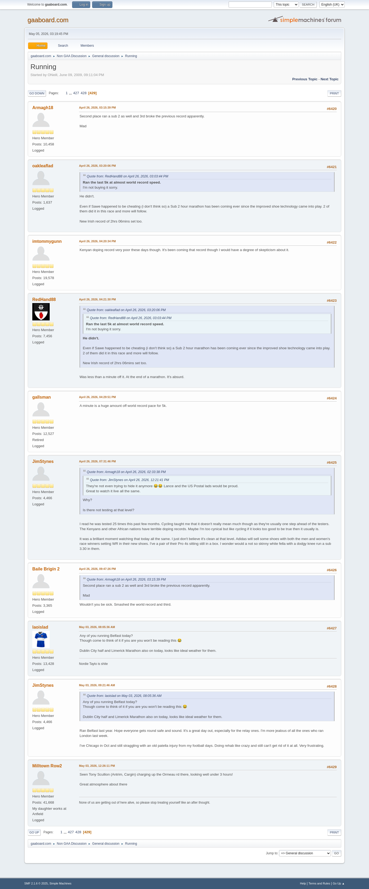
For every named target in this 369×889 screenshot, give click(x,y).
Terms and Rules (319, 883)
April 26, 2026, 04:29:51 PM (97, 397)
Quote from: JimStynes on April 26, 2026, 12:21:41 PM (129, 480)
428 (84, 93)
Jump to (271, 853)
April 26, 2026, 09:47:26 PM (97, 568)
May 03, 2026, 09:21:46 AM (97, 685)
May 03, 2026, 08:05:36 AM (97, 627)
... (71, 93)
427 (76, 93)
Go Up (34, 832)
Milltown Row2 (47, 766)
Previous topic (304, 79)
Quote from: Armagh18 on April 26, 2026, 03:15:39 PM (126, 579)
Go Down (36, 93)
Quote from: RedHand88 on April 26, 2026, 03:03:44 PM (127, 176)
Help (303, 883)
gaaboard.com (48, 19)
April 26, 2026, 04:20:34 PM (97, 241)
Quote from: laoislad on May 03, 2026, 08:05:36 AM (124, 696)
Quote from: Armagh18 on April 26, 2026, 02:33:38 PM (126, 472)
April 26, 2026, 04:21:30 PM (97, 299)
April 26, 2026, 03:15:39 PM (97, 107)
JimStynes (43, 461)
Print (334, 93)
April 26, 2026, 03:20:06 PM (97, 165)
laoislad (40, 627)
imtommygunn (47, 241)
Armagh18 (42, 107)
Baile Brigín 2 (46, 569)
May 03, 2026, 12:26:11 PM (97, 765)
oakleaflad (42, 166)
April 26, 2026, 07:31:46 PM (97, 461)
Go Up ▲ (339, 883)
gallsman (41, 397)
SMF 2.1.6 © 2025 (36, 883)
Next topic (330, 79)
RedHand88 (44, 299)
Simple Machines (60, 883)
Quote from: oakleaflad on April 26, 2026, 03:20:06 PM (126, 310)
